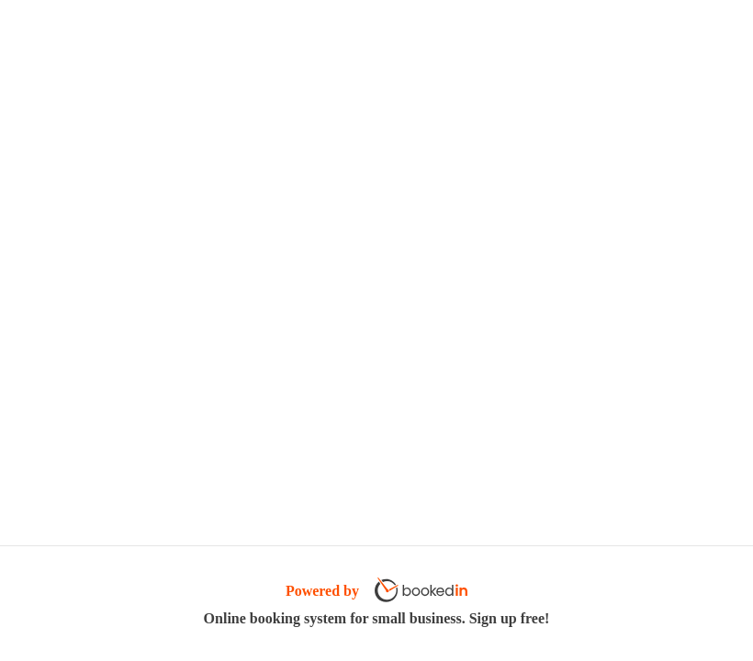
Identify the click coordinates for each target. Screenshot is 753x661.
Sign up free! (509, 618)
